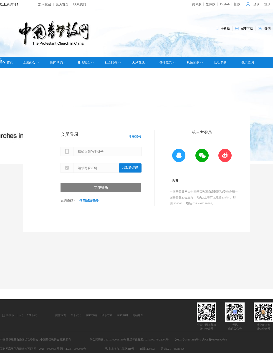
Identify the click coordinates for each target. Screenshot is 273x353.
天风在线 (140, 62)
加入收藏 (44, 4)
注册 (267, 4)
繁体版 (210, 4)
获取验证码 (130, 168)
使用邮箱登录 (89, 201)
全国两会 (31, 62)
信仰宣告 (60, 315)
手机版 (10, 315)
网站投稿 (91, 315)
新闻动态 (58, 62)
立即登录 (101, 187)
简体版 (197, 4)
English (225, 4)
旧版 (237, 4)
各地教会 (85, 62)
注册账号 (135, 136)
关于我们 (76, 315)
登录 (256, 4)
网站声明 (122, 315)
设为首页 (62, 4)
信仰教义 (167, 62)
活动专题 (220, 62)
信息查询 (247, 62)
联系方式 (106, 315)
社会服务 (113, 62)
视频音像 (195, 62)
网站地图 (137, 315)
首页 (6, 61)
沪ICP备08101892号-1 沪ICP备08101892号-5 (201, 339)
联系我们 (79, 4)
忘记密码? (68, 201)
